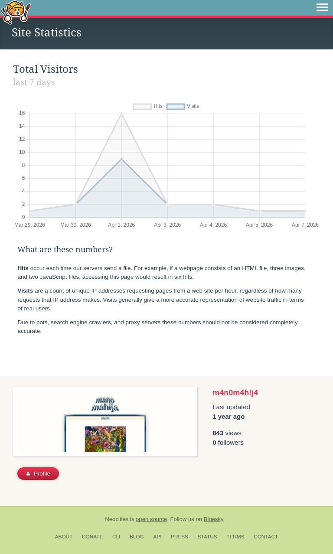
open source (151, 519)
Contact (266, 537)
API (157, 537)
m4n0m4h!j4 (235, 392)
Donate (92, 537)
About (64, 537)
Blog (137, 537)
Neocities (116, 519)
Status (207, 537)
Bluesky (214, 519)
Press (179, 537)
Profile (38, 473)
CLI (116, 537)
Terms (235, 537)
